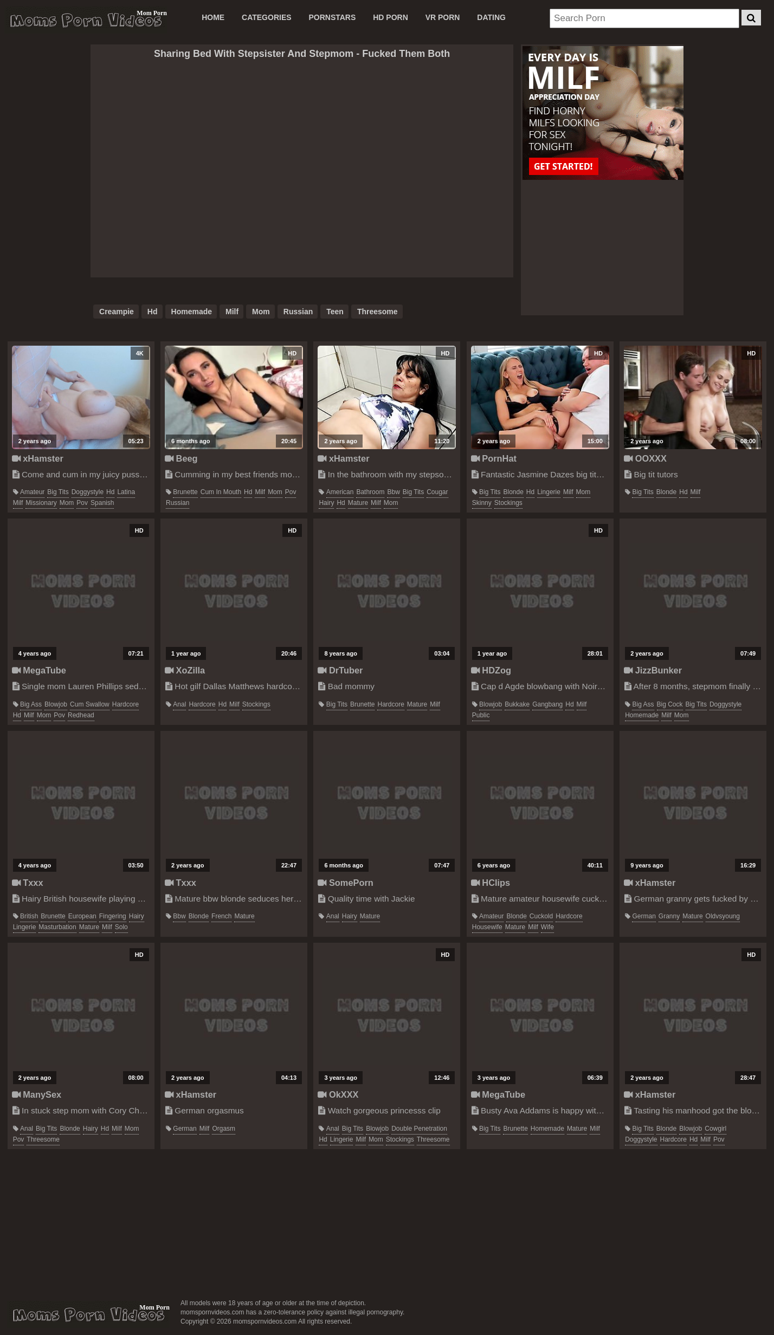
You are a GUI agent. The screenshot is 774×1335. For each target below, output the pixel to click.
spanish (102, 503)
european (82, 916)
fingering (112, 916)
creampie (116, 311)
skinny (482, 503)
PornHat (494, 458)
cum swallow (89, 704)
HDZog (491, 670)
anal (179, 704)
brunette (185, 492)
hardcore (125, 704)
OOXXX (645, 458)
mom (261, 311)
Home (213, 17)
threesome (377, 311)
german (643, 916)
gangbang (547, 704)
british (29, 916)
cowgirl (715, 1128)
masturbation (57, 927)
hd (152, 311)
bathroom (370, 492)
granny (669, 916)
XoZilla (185, 670)
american (340, 492)
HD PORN (390, 17)
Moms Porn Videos (85, 20)
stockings (508, 503)
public (481, 715)
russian (298, 311)
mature (358, 503)
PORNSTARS (332, 17)
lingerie (548, 492)
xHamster (37, 458)
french (221, 916)
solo (121, 927)
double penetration (419, 1128)
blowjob (55, 704)
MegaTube (39, 670)
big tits (57, 492)
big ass (31, 704)
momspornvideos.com (88, 1314)
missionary (40, 503)
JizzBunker (653, 670)
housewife (487, 927)
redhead (81, 715)
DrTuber (340, 670)
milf (231, 311)
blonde (513, 492)
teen (335, 311)
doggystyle (88, 492)
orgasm (223, 1128)
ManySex (36, 1094)
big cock (670, 704)
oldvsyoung (723, 916)
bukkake (517, 704)
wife (547, 927)
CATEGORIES (267, 17)
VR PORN (442, 17)
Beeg (181, 458)
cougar (437, 492)
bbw (393, 492)
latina (126, 492)
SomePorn (345, 882)
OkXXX (338, 1094)
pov (82, 503)
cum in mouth (221, 492)
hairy (326, 503)
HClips (490, 882)
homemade (191, 311)
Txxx (27, 882)
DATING (491, 17)
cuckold (541, 916)
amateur (32, 492)
